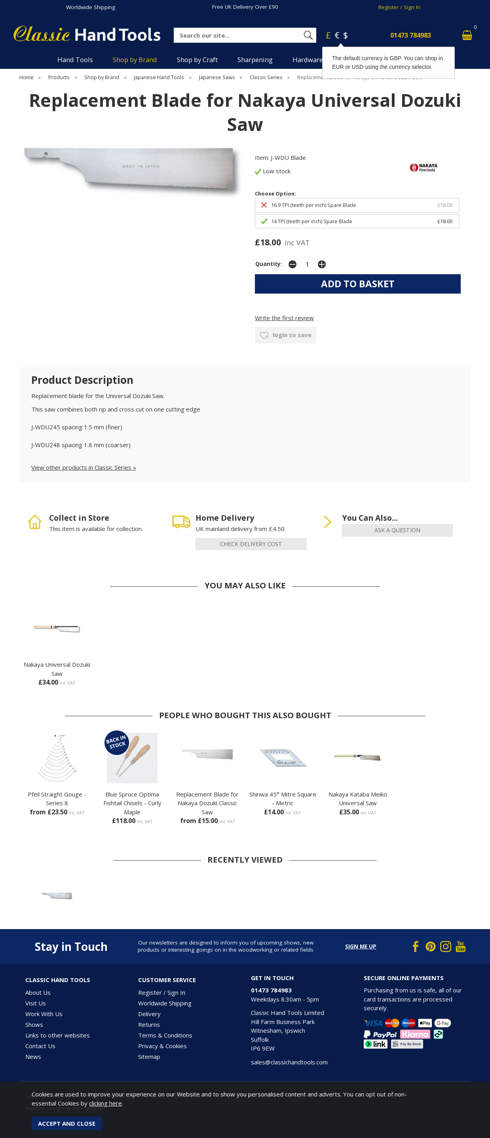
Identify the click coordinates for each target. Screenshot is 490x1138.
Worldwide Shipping (90, 7)
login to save (285, 335)
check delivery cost (251, 544)
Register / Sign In (399, 7)
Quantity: (268, 263)
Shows (34, 1024)
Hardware (307, 59)
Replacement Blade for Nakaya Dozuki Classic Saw (207, 803)
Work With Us (44, 1014)
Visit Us (35, 1003)
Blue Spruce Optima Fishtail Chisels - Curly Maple (132, 803)
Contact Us (40, 1046)
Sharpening (255, 59)
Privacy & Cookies (162, 1046)
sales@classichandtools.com (289, 1062)
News (33, 1056)
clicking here (105, 1103)
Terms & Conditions (165, 1035)
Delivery (149, 1014)
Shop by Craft (197, 59)
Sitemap (149, 1056)
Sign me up (360, 946)
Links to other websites (57, 1035)
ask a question (397, 530)
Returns (149, 1024)
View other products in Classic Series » (83, 467)
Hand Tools (75, 59)
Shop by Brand (135, 59)
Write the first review (284, 318)
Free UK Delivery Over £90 (245, 6)
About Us (38, 992)
